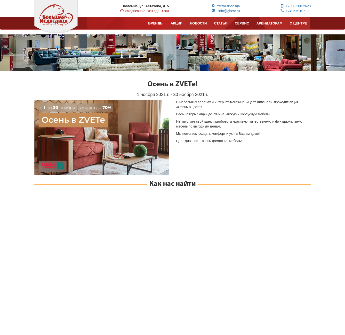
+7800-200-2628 (296, 6)
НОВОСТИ (198, 23)
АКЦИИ (177, 23)
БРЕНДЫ (155, 23)
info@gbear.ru (226, 11)
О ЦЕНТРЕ (298, 23)
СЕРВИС (242, 23)
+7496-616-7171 (296, 11)
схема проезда (225, 6)
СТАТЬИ (221, 23)
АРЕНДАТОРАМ (269, 23)
